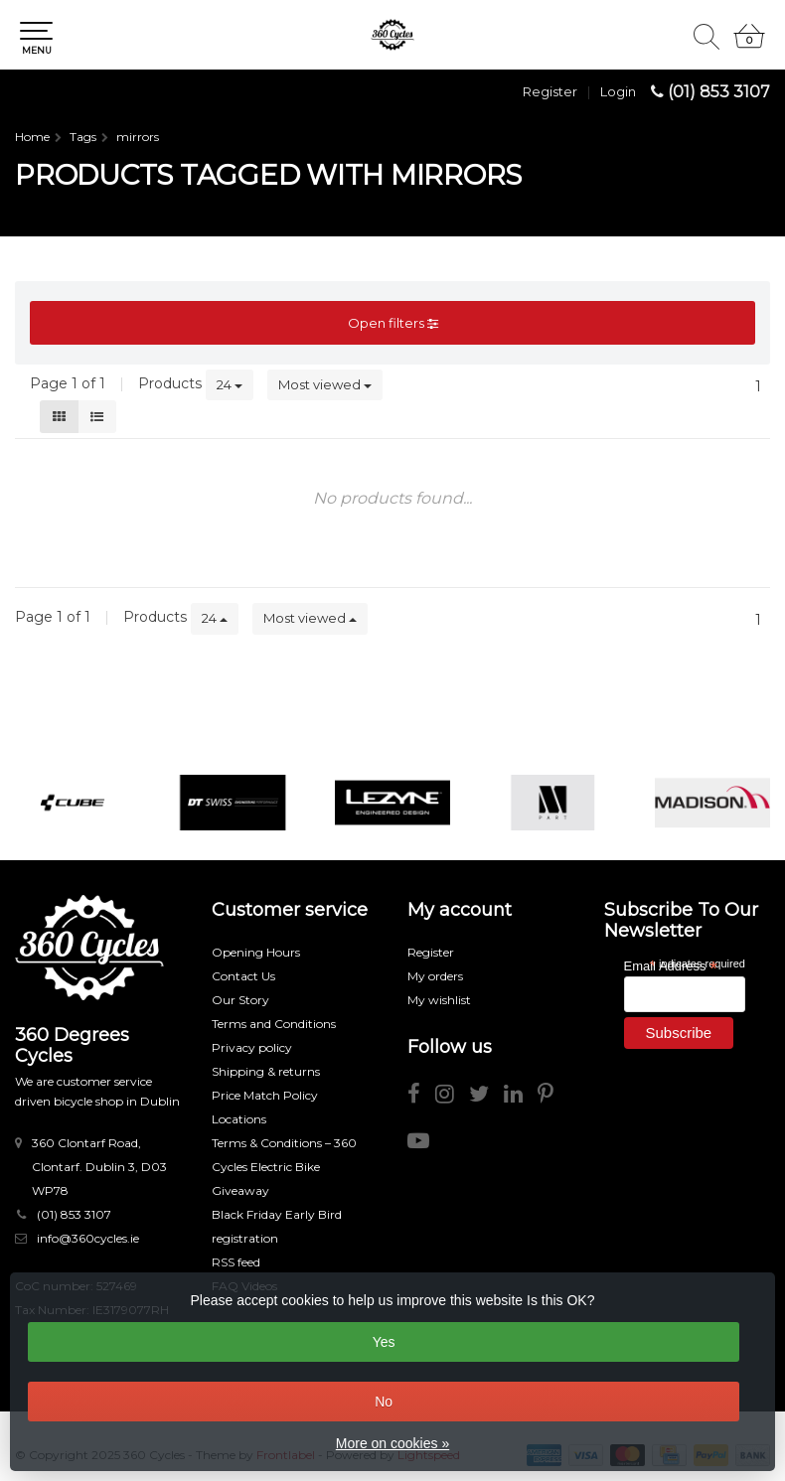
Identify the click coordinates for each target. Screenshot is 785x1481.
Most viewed (325, 384)
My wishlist (439, 999)
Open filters (393, 323)
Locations (239, 1118)
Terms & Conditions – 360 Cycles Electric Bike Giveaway (284, 1166)
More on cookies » (392, 1443)
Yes (384, 1342)
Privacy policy (252, 1047)
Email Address (670, 964)
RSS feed (236, 1262)
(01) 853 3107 (719, 91)
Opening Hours (256, 952)
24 (229, 384)
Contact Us (243, 975)
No (383, 1401)
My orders (435, 975)
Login (618, 91)
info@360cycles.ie (88, 1238)
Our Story (240, 999)
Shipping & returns (266, 1071)
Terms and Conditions (274, 1023)
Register (550, 91)
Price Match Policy (265, 1095)
